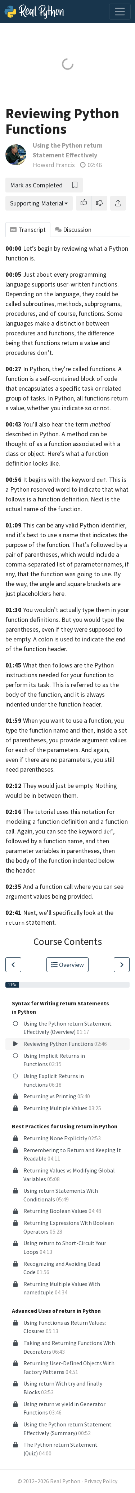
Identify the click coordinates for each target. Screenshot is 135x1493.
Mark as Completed (36, 185)
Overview (67, 964)
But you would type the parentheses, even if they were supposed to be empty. (64, 629)
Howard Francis (54, 165)
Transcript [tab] (28, 229)
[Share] (118, 203)
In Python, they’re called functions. (70, 369)
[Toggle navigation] (120, 12)
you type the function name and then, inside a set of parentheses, (66, 730)
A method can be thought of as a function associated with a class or (62, 444)
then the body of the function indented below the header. (60, 860)
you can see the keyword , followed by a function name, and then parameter (59, 841)
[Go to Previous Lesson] (13, 964)
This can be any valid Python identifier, (74, 525)
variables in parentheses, (68, 851)
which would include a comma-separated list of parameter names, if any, (67, 564)
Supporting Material (36, 203)
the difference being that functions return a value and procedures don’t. (59, 343)
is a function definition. (58, 499)
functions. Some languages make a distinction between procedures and (63, 323)
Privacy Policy (100, 1481)
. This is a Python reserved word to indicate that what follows (67, 489)
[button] (84, 203)
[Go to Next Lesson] (122, 964)
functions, (62, 333)
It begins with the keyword (59, 479)
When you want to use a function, (68, 720)
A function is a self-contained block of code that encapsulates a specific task (63, 379)
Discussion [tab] (73, 229)
